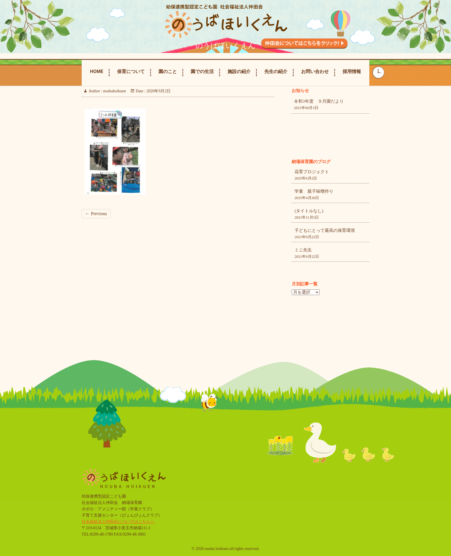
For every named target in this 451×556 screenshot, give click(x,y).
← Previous (96, 213)
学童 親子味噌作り (314, 191)
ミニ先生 (303, 250)
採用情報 (352, 71)
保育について (131, 71)
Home (96, 71)
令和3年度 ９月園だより (319, 101)
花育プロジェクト (312, 171)
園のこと (167, 71)
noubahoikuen (114, 91)
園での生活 (202, 71)
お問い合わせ (315, 71)
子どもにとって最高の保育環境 (325, 230)
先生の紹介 (275, 71)
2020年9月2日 (158, 91)
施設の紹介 (239, 71)
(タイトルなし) (309, 211)
